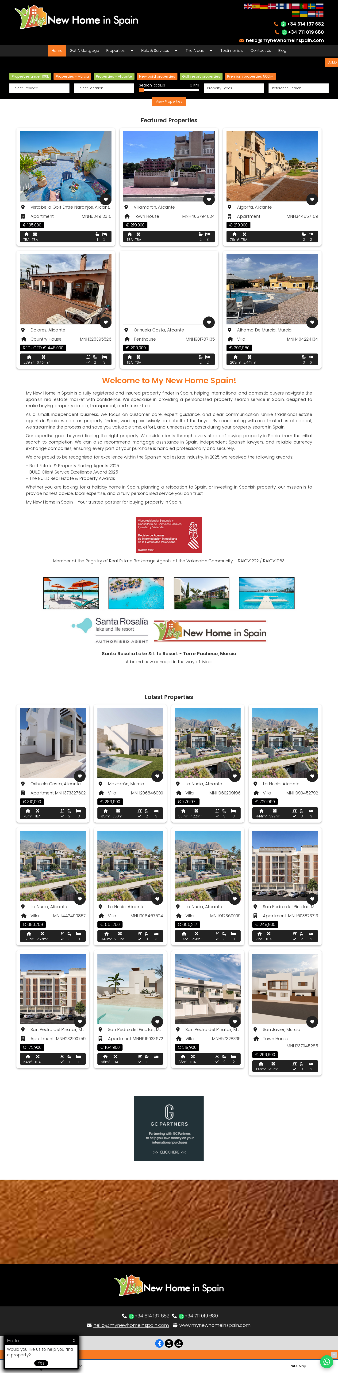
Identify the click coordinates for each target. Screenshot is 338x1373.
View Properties (169, 101)
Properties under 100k (30, 76)
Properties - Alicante (114, 76)
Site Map (298, 1366)
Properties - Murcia (72, 76)
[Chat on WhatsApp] (326, 1361)
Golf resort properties (201, 76)
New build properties (157, 76)
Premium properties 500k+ (250, 76)
